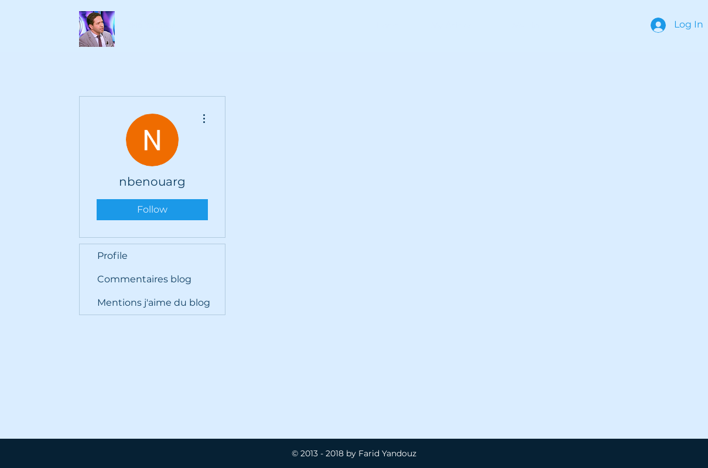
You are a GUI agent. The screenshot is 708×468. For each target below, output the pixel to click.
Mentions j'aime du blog (153, 302)
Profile (112, 255)
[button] (150, 25)
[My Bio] (525, 25)
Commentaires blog (144, 279)
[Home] (387, 25)
